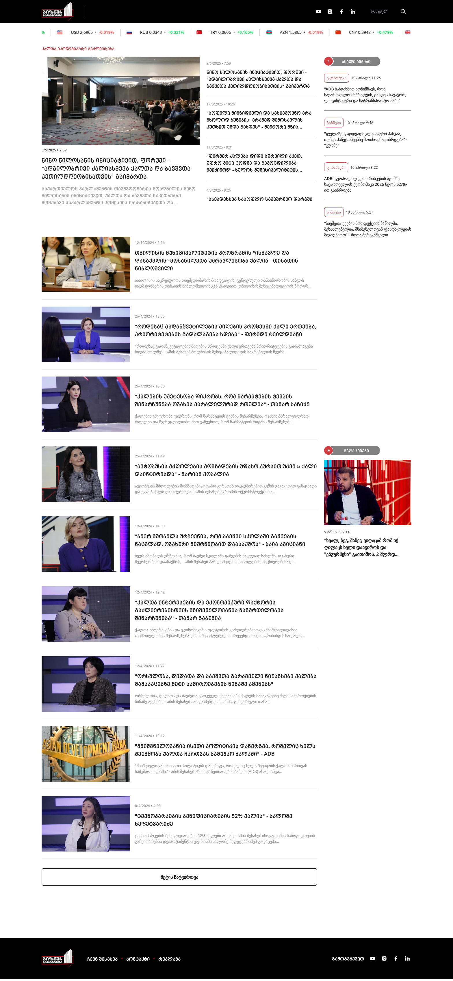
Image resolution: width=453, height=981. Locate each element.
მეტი (224, 12)
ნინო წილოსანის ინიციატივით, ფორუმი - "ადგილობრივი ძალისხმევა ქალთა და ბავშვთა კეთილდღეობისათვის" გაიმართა (116, 171)
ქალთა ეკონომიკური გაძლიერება (78, 51)
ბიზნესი (334, 124)
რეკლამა (169, 961)
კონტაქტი (138, 961)
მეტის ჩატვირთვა (179, 879)
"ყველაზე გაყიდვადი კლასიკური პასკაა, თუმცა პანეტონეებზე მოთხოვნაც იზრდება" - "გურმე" (365, 141)
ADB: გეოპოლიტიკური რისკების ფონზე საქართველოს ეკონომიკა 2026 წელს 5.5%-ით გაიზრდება (365, 185)
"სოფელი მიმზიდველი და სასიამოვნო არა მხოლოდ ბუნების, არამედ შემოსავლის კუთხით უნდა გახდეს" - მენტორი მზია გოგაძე (259, 123)
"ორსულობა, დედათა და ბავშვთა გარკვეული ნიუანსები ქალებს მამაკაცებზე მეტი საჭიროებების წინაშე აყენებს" (226, 682)
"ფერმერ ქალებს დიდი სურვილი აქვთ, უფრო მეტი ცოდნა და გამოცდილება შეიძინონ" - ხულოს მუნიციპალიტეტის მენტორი (254, 166)
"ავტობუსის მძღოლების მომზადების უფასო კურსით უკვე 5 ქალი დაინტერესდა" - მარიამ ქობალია (226, 472)
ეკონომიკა (192, 12)
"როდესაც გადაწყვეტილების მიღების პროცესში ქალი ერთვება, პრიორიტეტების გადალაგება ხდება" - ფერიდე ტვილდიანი (225, 332)
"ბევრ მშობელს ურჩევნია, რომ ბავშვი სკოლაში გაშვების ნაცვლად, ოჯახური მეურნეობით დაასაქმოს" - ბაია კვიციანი (220, 542)
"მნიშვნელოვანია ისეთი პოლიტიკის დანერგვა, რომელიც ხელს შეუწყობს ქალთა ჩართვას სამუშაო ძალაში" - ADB (225, 752)
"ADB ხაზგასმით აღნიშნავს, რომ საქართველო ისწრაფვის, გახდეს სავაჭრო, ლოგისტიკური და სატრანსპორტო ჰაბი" (365, 96)
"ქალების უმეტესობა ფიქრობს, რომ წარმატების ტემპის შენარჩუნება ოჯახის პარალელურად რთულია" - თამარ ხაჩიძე (222, 402)
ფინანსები (154, 12)
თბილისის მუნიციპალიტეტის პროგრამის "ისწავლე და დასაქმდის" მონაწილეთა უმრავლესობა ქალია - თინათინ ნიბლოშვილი (216, 262)
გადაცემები (114, 12)
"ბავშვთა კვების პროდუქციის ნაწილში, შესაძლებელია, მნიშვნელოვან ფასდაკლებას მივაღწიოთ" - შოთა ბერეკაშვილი (367, 230)
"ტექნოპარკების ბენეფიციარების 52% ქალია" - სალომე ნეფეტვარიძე (213, 821)
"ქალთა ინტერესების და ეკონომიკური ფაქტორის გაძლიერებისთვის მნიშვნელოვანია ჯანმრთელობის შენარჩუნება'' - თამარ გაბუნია (209, 612)
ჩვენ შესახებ (102, 961)
